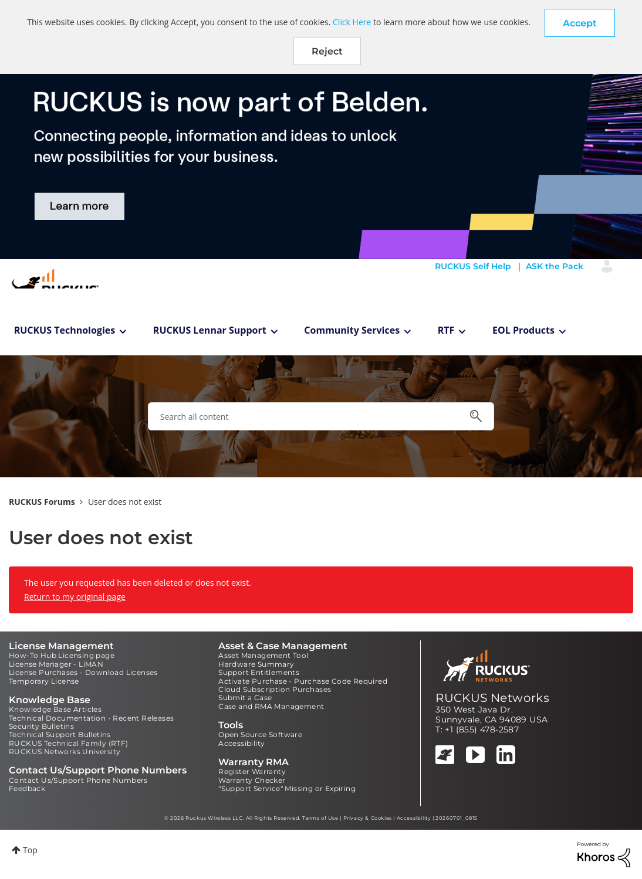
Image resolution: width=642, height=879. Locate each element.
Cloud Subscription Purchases (274, 689)
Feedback (27, 788)
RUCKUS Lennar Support (209, 330)
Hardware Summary (256, 664)
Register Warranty (252, 771)
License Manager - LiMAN (56, 664)
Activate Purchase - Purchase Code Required (302, 681)
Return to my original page (75, 596)
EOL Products (523, 330)
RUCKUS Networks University (64, 751)
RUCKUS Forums (42, 501)
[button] (580, 23)
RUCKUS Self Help (473, 266)
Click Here (352, 22)
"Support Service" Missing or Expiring (287, 788)
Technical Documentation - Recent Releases (91, 718)
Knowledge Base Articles (55, 709)
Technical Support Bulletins (60, 734)
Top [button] (30, 850)
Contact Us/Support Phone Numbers (78, 780)
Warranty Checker (251, 780)
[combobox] (321, 416)
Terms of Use (320, 818)
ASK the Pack (554, 266)
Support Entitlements (258, 672)
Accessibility (241, 743)
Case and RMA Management (271, 706)
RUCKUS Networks (492, 698)
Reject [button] (327, 51)
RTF (446, 330)
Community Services (352, 330)
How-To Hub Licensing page (61, 655)
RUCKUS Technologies (65, 330)
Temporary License (44, 681)
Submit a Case (245, 697)
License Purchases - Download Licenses (83, 672)
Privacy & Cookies (367, 818)
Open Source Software (260, 734)
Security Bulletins (41, 726)
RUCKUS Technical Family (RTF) (69, 743)
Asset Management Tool (263, 655)
